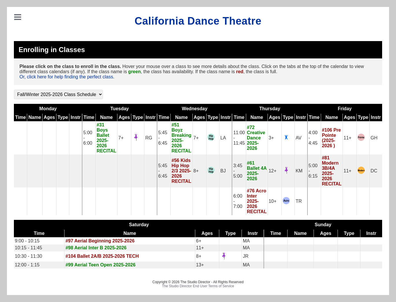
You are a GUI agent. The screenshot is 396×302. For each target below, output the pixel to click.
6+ (198, 240)
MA (246, 240)
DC (374, 170)
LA (223, 137)
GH (374, 137)
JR (245, 256)
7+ (121, 137)
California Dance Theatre (198, 21)
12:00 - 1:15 (27, 264)
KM (299, 170)
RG (148, 137)
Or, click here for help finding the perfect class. (66, 76)
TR (299, 201)
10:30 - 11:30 (28, 256)
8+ (196, 170)
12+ (273, 170)
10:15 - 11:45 (28, 247)
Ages (49, 117)
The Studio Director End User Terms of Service (198, 286)
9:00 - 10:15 (27, 240)
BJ (223, 170)
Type (63, 117)
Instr (76, 117)
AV (298, 137)
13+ (200, 264)
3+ (271, 137)
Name (34, 117)
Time (20, 117)
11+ (347, 137)
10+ (273, 201)
